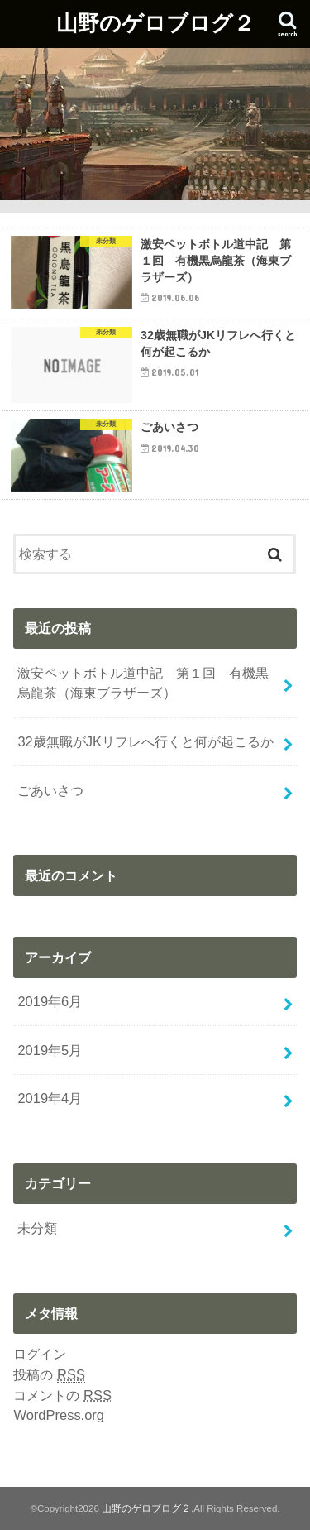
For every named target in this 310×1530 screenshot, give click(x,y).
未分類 (37, 1228)
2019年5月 (49, 1050)
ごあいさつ (50, 790)
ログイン (39, 1353)
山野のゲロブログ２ (155, 22)
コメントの (62, 1395)
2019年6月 (49, 1001)
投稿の (48, 1375)
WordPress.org (58, 1415)
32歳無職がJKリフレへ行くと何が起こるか (145, 741)
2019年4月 (49, 1098)
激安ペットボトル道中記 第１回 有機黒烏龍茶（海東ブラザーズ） (143, 683)
